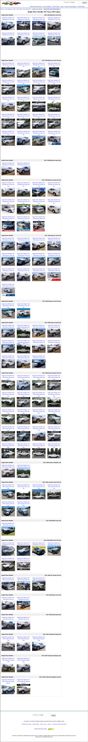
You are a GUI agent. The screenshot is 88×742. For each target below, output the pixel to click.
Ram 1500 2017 (27, 9)
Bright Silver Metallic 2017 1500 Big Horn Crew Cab (8, 23)
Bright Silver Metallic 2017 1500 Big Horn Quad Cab (8, 169)
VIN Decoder (81, 6)
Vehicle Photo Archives (36, 6)
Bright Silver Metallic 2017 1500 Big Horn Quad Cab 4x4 (8, 189)
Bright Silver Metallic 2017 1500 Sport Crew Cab (8, 603)
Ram (14, 9)
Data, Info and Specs (70, 6)
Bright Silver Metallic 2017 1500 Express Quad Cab (8, 331)
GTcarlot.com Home (26, 724)
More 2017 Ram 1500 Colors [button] (52, 9)
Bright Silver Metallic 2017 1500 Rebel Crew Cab (8, 529)
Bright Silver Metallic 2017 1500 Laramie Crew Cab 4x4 (8, 491)
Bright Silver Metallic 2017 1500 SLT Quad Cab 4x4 (8, 584)
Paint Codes (56, 6)
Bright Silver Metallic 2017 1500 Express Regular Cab (8, 471)
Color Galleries (47, 6)
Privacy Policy (35, 724)
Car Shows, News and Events (59, 724)
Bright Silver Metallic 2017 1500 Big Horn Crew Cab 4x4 (8, 70)
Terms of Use (43, 724)
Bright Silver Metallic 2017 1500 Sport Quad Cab (8, 623)
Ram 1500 (19, 9)
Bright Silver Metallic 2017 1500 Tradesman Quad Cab (8, 643)
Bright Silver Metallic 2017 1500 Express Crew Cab (8, 244)
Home (2, 9)
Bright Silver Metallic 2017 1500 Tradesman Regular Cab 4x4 (8, 686)
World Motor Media (42, 729)
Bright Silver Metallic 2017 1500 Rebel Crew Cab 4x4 (8, 549)
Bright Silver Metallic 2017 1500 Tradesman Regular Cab (8, 665)
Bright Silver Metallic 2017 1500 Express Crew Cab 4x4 (8, 310)
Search (49, 724)
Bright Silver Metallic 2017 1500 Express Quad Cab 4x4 (8, 382)
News (62, 6)
